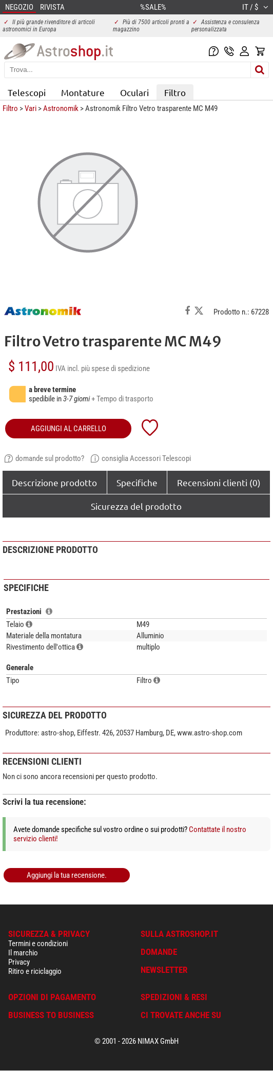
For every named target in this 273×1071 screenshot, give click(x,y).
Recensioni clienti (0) (219, 482)
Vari (30, 108)
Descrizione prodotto (54, 482)
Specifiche (137, 482)
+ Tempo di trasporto (122, 398)
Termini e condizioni (38, 943)
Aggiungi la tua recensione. (67, 875)
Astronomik (61, 108)
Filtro (175, 92)
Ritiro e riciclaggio (35, 971)
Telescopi (27, 92)
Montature (83, 92)
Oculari (134, 92)
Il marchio (23, 952)
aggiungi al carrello (68, 428)
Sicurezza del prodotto (136, 506)
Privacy (19, 962)
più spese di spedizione (115, 368)
